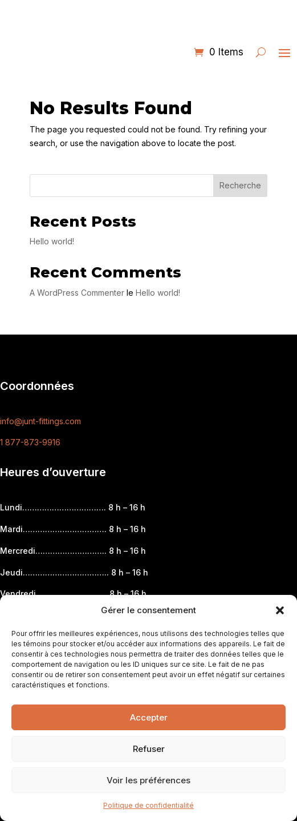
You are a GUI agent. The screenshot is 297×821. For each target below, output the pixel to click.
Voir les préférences (148, 780)
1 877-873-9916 (30, 442)
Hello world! (52, 241)
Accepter (149, 717)
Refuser (149, 748)
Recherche (240, 185)
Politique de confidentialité (148, 805)
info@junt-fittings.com (40, 421)
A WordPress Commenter (77, 292)
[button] (280, 610)
